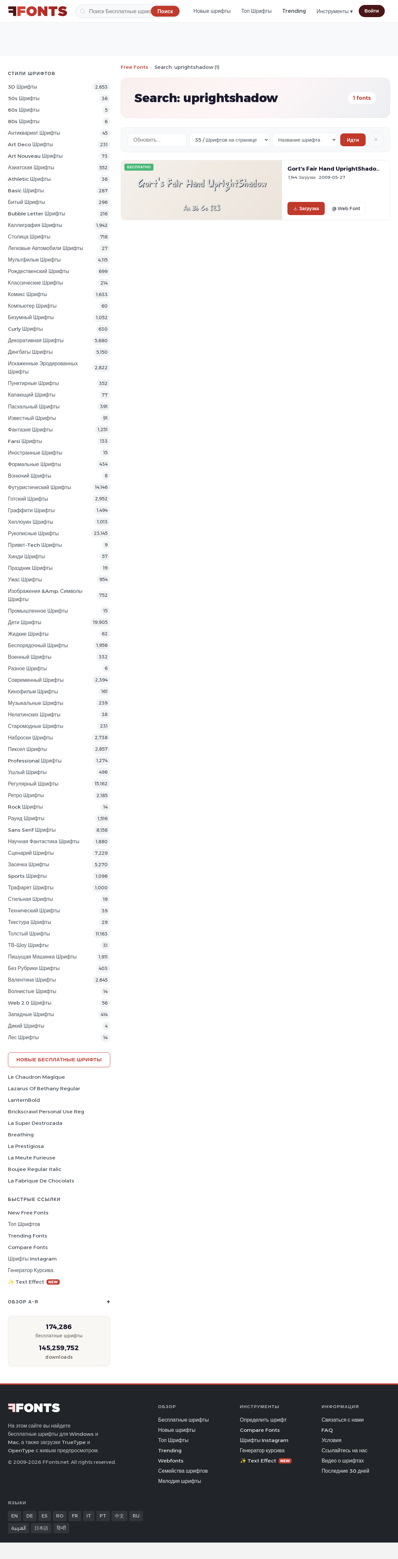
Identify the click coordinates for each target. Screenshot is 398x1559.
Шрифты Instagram (32, 1259)
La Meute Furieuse (31, 1158)
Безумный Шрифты (31, 317)
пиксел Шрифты (27, 749)
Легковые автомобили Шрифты (45, 248)
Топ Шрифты (256, 11)
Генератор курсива (30, 1270)
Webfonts (170, 1461)
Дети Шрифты (24, 622)
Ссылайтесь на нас (344, 1450)
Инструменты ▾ (334, 11)
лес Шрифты (23, 1037)
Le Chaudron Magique (36, 1077)
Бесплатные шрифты (183, 1420)
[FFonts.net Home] (37, 11)
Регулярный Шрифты (33, 784)
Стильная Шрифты (30, 899)
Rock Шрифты (25, 807)
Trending (294, 11)
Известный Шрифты (32, 418)
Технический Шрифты (34, 910)
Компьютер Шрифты (32, 306)
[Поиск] (128, 11)
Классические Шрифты (35, 283)
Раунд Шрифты (26, 818)
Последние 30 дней (345, 1471)
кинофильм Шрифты (33, 691)
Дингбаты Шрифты (30, 352)
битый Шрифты (26, 202)
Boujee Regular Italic (34, 1169)
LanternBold (24, 1100)
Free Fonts (134, 67)
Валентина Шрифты (32, 980)
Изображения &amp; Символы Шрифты (45, 595)
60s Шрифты (24, 110)
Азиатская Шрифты (31, 167)
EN (14, 1516)
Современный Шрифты (36, 680)
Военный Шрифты (29, 657)
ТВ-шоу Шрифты (28, 945)
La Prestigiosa (26, 1146)
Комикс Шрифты (27, 294)
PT (103, 1516)
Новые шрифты (212, 11)
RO (59, 1516)
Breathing (21, 1134)
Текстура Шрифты (29, 922)
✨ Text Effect (34, 1282)
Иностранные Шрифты (35, 453)
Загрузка (306, 208)
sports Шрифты (27, 876)
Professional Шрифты (35, 761)
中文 (119, 1516)
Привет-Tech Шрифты (35, 545)
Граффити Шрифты (31, 510)
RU (136, 1516)
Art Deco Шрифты (30, 144)
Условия (331, 1440)
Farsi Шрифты (25, 441)
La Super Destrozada (35, 1123)
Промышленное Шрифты (38, 611)
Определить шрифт (263, 1420)
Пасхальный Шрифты (34, 407)
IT (88, 1516)
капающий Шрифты (31, 395)
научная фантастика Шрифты (44, 841)
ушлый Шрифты (27, 772)
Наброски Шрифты (30, 738)
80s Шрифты (24, 121)
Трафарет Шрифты (30, 887)
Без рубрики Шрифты (34, 968)
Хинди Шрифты (26, 556)
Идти (353, 140)
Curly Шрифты (25, 329)
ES (45, 1516)
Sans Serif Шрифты (32, 830)
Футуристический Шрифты (39, 487)
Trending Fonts (27, 1236)
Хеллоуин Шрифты (30, 522)
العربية (18, 1528)
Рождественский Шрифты (38, 271)
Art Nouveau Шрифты (35, 156)
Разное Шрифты (27, 668)
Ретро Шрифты (26, 795)
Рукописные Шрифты (33, 533)
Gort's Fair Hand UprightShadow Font (341, 168)
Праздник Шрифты (30, 568)
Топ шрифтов (24, 1224)
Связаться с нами (342, 1420)
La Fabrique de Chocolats (41, 1181)
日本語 (41, 1528)
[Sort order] (305, 140)
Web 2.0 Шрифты (29, 1003)
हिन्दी (61, 1528)
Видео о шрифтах (342, 1461)
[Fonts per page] (229, 140)
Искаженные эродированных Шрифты (43, 367)
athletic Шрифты (29, 179)
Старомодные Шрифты (35, 726)
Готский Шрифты (28, 499)
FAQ (327, 1430)
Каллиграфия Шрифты (35, 225)
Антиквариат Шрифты (34, 133)
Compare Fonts (28, 1247)
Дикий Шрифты (26, 1026)
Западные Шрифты (31, 1014)
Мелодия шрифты (179, 1481)
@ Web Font (346, 208)
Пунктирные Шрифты (33, 383)
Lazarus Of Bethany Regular (44, 1088)
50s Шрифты (24, 98)
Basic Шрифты (26, 190)
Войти (372, 11)
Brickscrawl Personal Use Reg (46, 1111)
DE (29, 1516)
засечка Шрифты (28, 864)
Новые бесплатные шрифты (59, 1059)
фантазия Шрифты (30, 430)
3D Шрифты (22, 87)
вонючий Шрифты (29, 476)
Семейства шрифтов (183, 1471)
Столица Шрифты (29, 237)
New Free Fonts (28, 1213)
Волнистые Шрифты (32, 991)
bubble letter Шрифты (36, 213)
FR (75, 1516)
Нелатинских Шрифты (34, 714)
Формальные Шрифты (34, 464)
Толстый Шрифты (29, 934)
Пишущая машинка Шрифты (42, 957)
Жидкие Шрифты (28, 634)
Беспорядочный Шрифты (38, 645)
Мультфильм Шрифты (34, 260)
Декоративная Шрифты (36, 340)
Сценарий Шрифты (31, 853)
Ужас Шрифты (25, 579)
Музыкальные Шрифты (35, 703)
